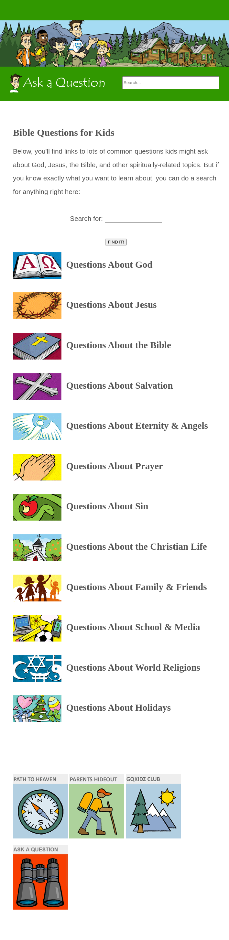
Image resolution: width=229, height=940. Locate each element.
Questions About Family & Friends (136, 587)
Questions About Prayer (114, 466)
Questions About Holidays (118, 708)
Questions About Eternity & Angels (137, 425)
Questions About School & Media (133, 627)
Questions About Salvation (119, 385)
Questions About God (109, 264)
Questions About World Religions (133, 667)
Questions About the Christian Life (136, 546)
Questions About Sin (107, 506)
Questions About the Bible (118, 345)
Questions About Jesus (111, 305)
